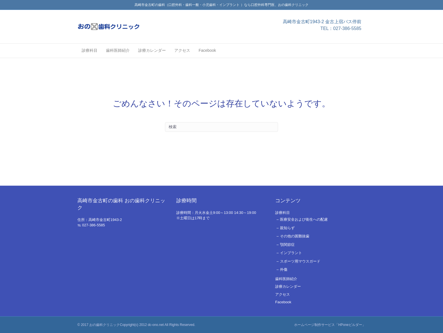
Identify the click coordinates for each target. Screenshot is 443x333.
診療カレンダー (152, 50)
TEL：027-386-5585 (340, 28)
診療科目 (89, 50)
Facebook (207, 50)
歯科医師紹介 (118, 50)
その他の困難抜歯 (294, 236)
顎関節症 (287, 244)
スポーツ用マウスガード (300, 261)
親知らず (287, 228)
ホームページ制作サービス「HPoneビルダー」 (330, 325)
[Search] (221, 127)
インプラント (291, 253)
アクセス (182, 50)
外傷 (283, 269)
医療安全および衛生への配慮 (304, 219)
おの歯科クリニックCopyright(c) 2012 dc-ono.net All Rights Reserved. (142, 325)
